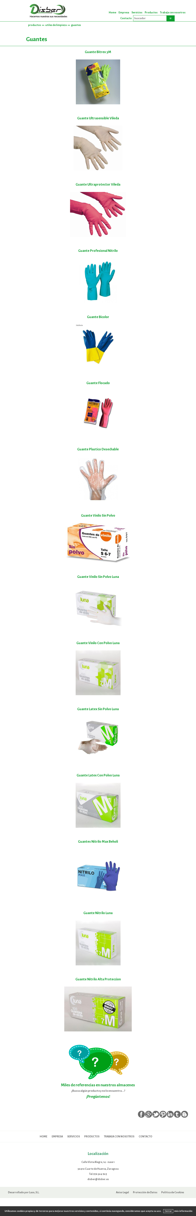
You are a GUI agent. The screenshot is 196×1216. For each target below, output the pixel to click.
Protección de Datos (145, 1192)
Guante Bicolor (98, 317)
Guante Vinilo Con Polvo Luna (98, 643)
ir (171, 18)
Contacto (126, 18)
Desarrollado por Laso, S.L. (23, 1192)
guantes (76, 25)
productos (34, 25)
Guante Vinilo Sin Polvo (98, 515)
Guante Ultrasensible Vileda (98, 118)
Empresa (124, 12)
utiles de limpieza (56, 25)
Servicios (137, 12)
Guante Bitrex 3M (98, 52)
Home (112, 12)
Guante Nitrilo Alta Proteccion (98, 979)
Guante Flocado (98, 383)
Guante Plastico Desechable (98, 449)
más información (183, 1211)
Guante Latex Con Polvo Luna (98, 775)
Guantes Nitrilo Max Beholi (98, 841)
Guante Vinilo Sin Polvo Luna (98, 577)
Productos (151, 12)
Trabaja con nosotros (172, 12)
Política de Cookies (172, 1192)
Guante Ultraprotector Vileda (98, 184)
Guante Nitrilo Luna (98, 913)
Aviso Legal (122, 1192)
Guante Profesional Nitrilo (98, 251)
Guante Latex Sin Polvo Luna (98, 709)
